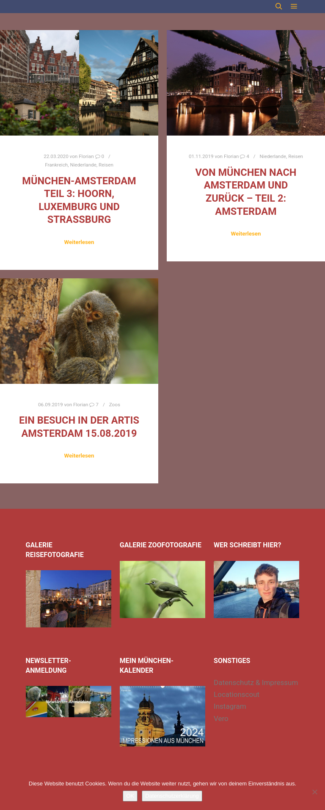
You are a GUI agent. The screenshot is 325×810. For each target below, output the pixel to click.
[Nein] (314, 792)
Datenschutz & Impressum (256, 682)
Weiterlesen (79, 242)
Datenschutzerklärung (171, 796)
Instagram (230, 706)
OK (130, 796)
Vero (221, 718)
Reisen (106, 165)
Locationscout (236, 694)
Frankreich (56, 165)
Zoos (114, 405)
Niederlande (83, 165)
